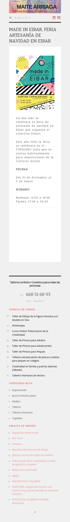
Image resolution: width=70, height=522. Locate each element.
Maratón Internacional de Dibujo (30, 449)
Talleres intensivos (22, 412)
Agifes (15, 475)
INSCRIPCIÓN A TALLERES (26, 481)
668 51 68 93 (23, 18)
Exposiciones (19, 390)
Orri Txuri (17, 438)
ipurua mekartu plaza (24, 395)
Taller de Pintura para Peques (28, 351)
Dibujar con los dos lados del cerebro (32, 455)
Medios (16, 401)
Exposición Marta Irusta (25, 432)
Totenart (17, 444)
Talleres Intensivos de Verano (28, 375)
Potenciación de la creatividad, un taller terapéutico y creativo (34, 462)
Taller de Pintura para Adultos (28, 340)
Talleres (16, 407)
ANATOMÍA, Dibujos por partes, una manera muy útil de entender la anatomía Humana (35, 490)
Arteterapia (18, 325)
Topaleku (17, 418)
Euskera (16, 1)
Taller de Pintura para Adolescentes (32, 345)
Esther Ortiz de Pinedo (24, 470)
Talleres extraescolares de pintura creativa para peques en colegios (35, 358)
